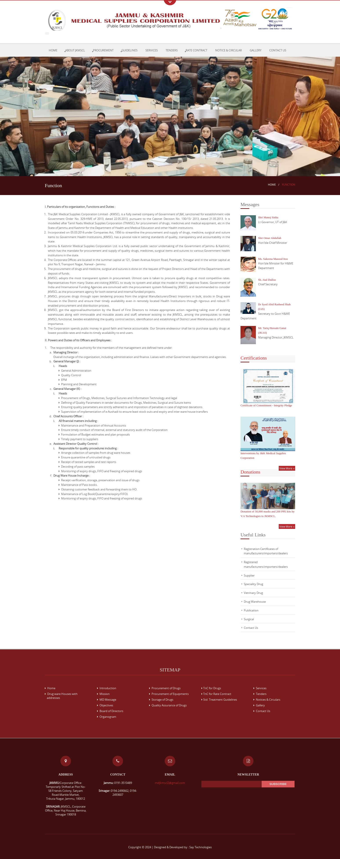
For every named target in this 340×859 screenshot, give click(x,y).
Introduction (106, 688)
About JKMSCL (75, 50)
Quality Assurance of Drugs (168, 705)
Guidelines (129, 50)
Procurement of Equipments (169, 694)
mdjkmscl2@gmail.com (170, 783)
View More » (287, 468)
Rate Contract (196, 50)
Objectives (105, 705)
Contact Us (277, 50)
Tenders (172, 50)
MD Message (106, 700)
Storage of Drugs (161, 700)
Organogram (106, 717)
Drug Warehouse (255, 602)
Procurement (103, 50)
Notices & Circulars (266, 700)
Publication (251, 610)
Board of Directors (110, 711)
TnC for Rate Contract (216, 694)
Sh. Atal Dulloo (267, 279)
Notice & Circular (228, 50)
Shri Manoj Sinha (268, 217)
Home (53, 50)
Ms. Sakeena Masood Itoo (273, 258)
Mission (103, 694)
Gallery (255, 50)
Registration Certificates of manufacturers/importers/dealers (266, 551)
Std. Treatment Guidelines (219, 700)
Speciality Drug (253, 584)
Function (288, 184)
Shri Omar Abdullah (269, 238)
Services (151, 50)
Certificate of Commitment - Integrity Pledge (266, 405)
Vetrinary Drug (253, 593)
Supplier (249, 575)
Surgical (249, 619)
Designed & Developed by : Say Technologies (183, 847)
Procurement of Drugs (165, 688)
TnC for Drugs (211, 688)
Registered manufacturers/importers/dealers (266, 564)
